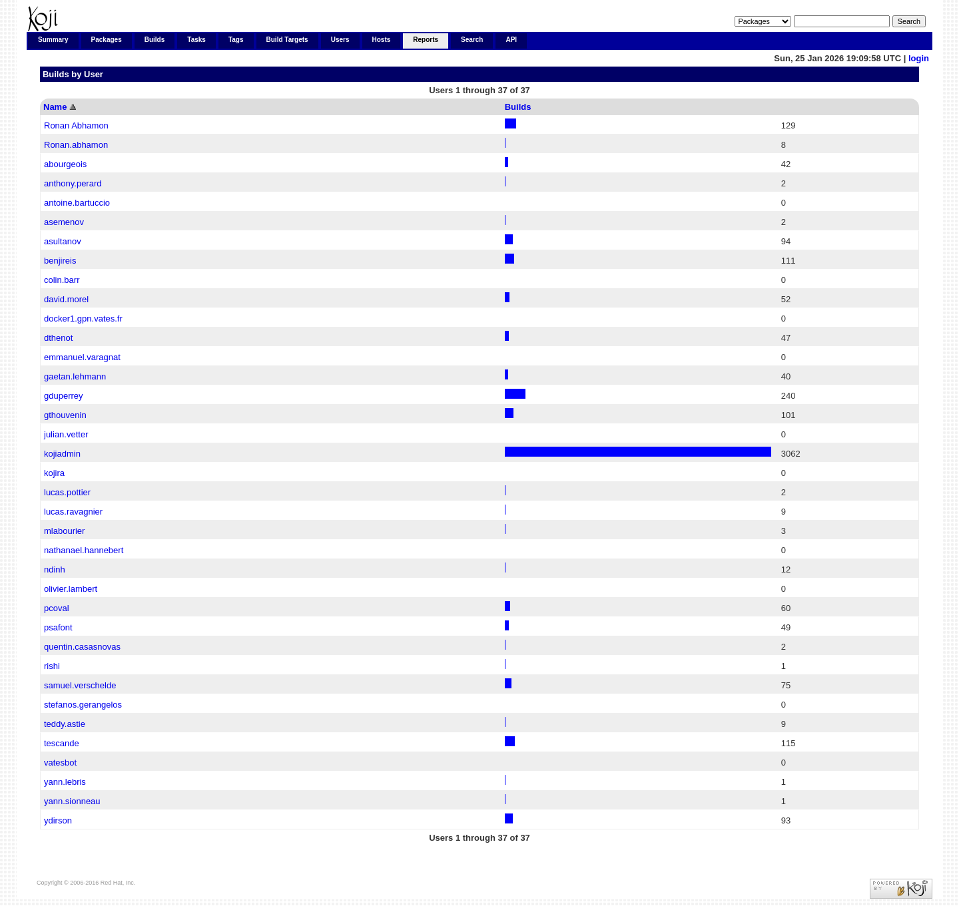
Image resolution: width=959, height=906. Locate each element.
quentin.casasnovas (82, 647)
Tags (236, 39)
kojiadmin (62, 454)
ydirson (58, 820)
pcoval (56, 608)
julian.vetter (66, 434)
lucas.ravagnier (73, 512)
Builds (155, 39)
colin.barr (61, 280)
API (511, 39)
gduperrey (63, 396)
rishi (52, 666)
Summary (53, 39)
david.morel (66, 299)
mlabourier (64, 531)
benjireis (60, 261)
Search (472, 39)
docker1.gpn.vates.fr (83, 319)
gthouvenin (65, 415)
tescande (61, 743)
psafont (58, 627)
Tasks (196, 39)
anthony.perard (73, 183)
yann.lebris (65, 782)
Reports (425, 39)
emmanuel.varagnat (82, 357)
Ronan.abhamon (76, 145)
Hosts (381, 39)
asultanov (62, 241)
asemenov (64, 222)
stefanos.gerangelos (83, 705)
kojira (54, 473)
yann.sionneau (72, 801)
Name (55, 107)
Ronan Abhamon (76, 125)
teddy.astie (64, 724)
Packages (106, 39)
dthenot (58, 338)
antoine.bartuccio (77, 203)
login (918, 58)
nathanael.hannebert (83, 550)
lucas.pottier (67, 492)
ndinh (54, 569)
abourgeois (65, 164)
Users (340, 39)
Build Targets (287, 39)
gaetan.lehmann (75, 376)
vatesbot (60, 763)
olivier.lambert (70, 589)
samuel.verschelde (80, 685)
